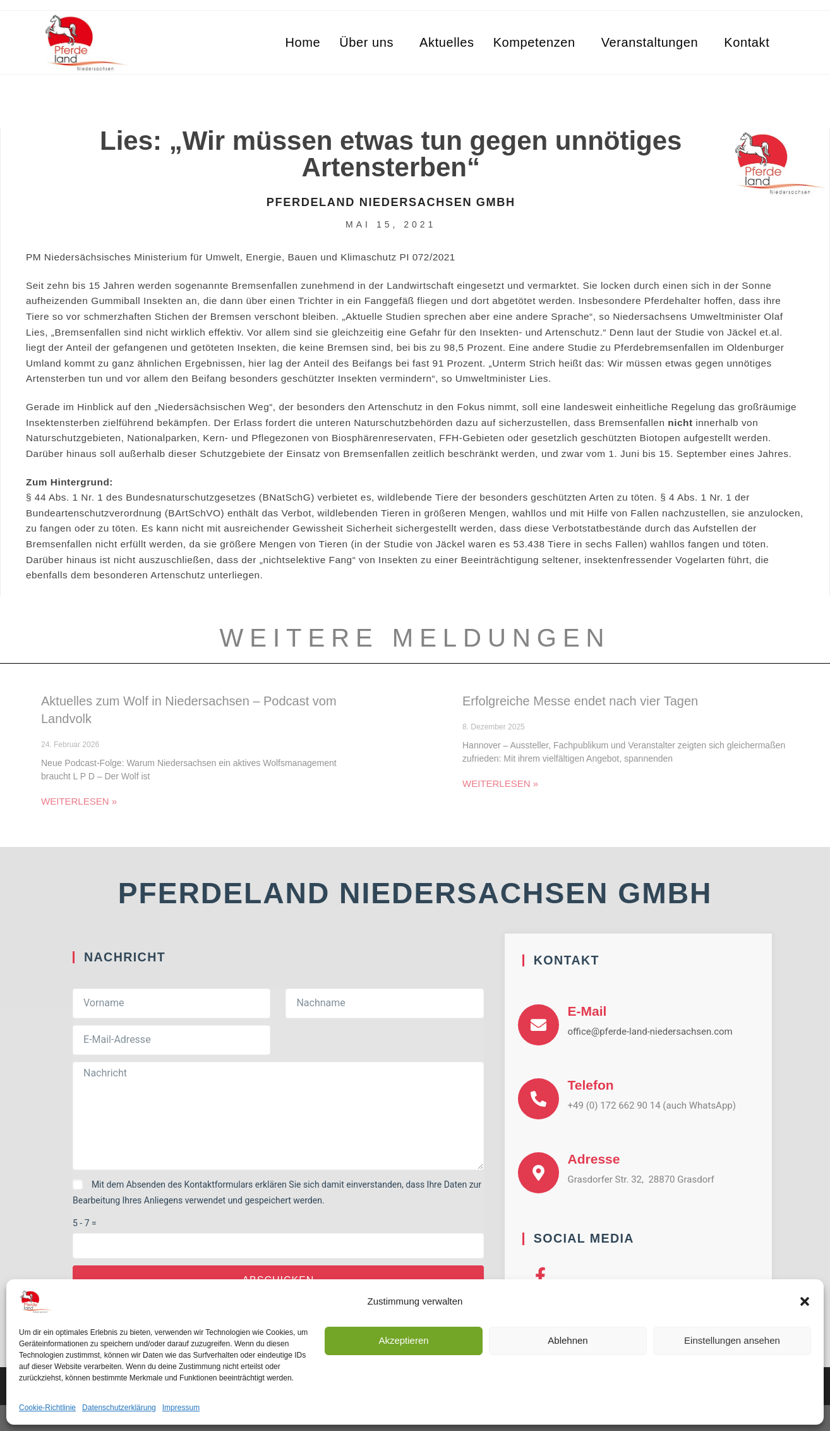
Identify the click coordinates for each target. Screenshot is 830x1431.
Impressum (181, 1407)
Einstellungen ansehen (732, 1340)
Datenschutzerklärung (119, 1407)
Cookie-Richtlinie (47, 1407)
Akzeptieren (403, 1340)
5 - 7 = (85, 1223)
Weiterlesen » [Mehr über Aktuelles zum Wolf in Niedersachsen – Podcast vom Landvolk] (79, 801)
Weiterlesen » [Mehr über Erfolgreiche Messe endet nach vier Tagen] (500, 783)
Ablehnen (567, 1340)
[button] (804, 1301)
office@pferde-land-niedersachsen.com (650, 1031)
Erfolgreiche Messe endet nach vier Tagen (580, 701)
